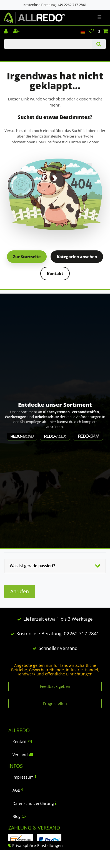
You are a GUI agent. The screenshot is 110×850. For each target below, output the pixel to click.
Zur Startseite (27, 256)
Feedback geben (55, 686)
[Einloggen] (6, 31)
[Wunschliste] (91, 31)
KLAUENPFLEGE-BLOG (17, 54)
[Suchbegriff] (48, 44)
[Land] (83, 31)
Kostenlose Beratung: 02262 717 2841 (57, 633)
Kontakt (55, 273)
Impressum (24, 777)
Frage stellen (55, 703)
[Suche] (99, 44)
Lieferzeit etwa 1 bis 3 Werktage (58, 619)
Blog (19, 816)
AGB (17, 790)
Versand (22, 754)
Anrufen (19, 591)
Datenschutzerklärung (34, 803)
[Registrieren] (16, 31)
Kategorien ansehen (77, 256)
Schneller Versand (58, 648)
